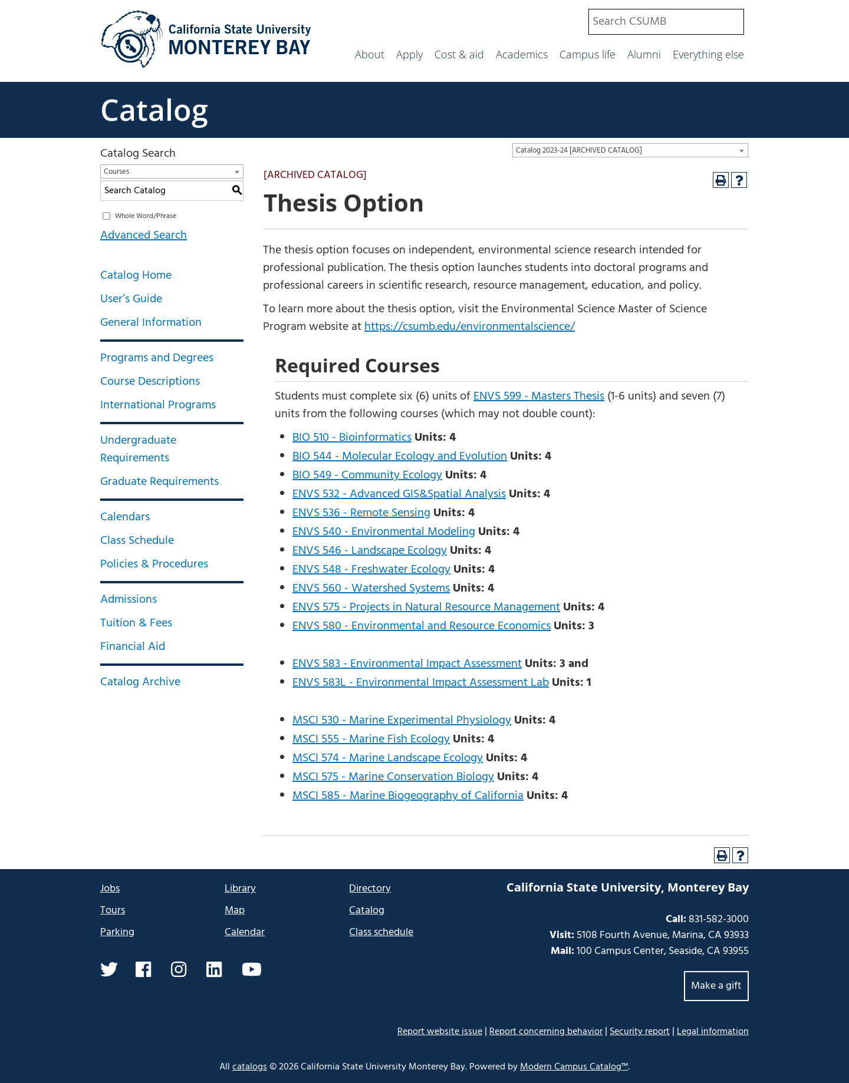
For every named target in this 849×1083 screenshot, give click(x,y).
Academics (522, 54)
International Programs (158, 405)
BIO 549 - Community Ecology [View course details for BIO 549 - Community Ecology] (367, 475)
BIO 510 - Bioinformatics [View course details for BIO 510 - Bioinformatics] (352, 437)
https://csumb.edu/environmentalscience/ (469, 327)
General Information (151, 322)
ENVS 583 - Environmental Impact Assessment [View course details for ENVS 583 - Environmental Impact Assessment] (407, 664)
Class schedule (381, 932)
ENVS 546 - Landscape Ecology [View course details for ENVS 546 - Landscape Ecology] (369, 551)
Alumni (644, 54)
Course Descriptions (150, 381)
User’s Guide (131, 299)
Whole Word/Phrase (145, 216)
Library (240, 888)
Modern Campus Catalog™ (574, 1067)
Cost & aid (459, 54)
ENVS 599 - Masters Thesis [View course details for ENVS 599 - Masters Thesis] (538, 396)
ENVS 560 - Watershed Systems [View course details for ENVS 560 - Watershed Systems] (371, 588)
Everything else (708, 54)
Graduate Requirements (159, 482)
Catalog (154, 110)
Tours (112, 910)
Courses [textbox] (116, 172)
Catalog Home (136, 275)
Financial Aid (132, 647)
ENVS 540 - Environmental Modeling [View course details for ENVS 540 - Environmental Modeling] (383, 532)
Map (235, 910)
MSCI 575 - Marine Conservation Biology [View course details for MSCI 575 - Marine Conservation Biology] (393, 777)
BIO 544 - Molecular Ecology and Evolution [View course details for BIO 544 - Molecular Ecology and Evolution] (399, 456)
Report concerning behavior (546, 1031)
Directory (370, 888)
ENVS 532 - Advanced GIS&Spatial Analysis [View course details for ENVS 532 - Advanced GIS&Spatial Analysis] (399, 494)
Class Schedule (137, 540)
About (369, 54)
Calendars (125, 517)
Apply (409, 54)
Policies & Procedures (154, 564)
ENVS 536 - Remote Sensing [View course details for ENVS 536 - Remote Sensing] (361, 513)
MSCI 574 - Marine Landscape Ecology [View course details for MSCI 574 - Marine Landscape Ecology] (387, 758)
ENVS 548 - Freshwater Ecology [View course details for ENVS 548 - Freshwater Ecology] (371, 569)
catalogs (249, 1067)
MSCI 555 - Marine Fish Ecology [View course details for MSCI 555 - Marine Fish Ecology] (371, 739)
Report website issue (439, 1031)
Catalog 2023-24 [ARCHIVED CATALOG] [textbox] (579, 150)
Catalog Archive (140, 682)
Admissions (128, 599)
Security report (640, 1031)
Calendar (245, 932)
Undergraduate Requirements (138, 449)
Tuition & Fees (136, 623)
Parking (117, 932)
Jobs (110, 888)
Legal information (713, 1031)
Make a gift (716, 986)
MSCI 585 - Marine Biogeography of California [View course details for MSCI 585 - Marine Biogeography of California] (408, 796)
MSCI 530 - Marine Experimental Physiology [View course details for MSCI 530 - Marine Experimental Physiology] (401, 720)
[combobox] (666, 22)
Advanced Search (143, 235)
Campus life (588, 54)
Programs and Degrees (156, 358)
